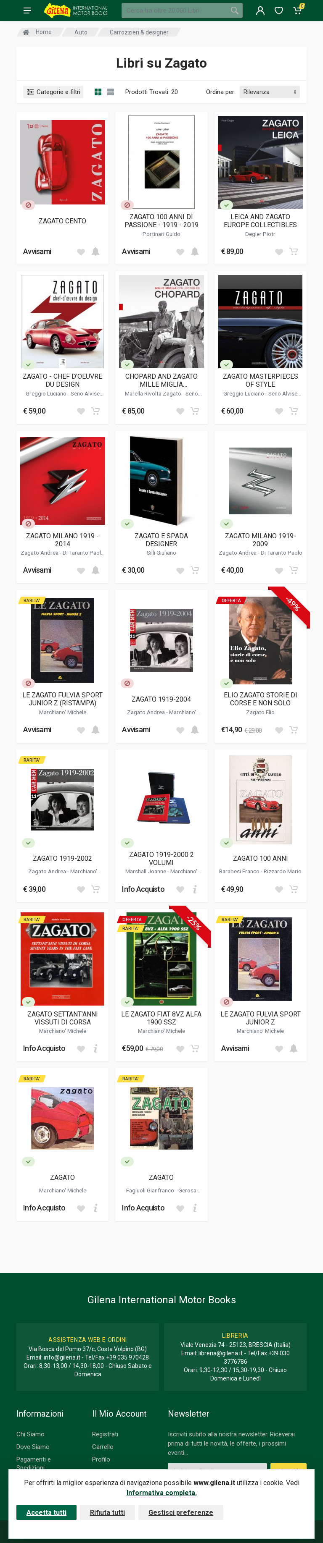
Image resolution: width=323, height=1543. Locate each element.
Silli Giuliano (161, 552)
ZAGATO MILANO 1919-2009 (260, 540)
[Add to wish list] (81, 251)
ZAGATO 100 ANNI (260, 858)
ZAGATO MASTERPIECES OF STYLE (260, 380)
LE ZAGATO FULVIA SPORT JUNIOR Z (260, 1018)
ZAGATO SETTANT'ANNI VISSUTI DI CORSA (62, 1018)
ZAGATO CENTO (62, 221)
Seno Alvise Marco (171, 396)
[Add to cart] (95, 251)
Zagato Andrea (40, 552)
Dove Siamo (33, 1447)
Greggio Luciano (47, 393)
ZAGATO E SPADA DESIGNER (161, 540)
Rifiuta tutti (107, 1513)
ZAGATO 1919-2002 (62, 858)
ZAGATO (62, 1177)
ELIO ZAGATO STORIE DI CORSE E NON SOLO (260, 699)
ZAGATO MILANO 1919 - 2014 (62, 540)
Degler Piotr (260, 234)
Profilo (101, 1459)
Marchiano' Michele (62, 712)
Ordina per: (221, 92)
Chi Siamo (30, 1434)
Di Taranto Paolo (83, 552)
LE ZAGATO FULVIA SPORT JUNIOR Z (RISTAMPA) (62, 699)
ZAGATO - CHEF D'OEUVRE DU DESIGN (62, 380)
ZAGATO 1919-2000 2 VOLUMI (161, 859)
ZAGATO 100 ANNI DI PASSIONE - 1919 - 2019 (161, 221)
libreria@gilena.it (221, 1353)
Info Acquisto (143, 889)
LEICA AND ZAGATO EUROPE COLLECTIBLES (260, 221)
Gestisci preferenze (180, 1513)
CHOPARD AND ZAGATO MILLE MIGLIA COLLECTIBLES (161, 380)
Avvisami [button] (37, 251)
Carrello (103, 1447)
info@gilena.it (62, 1357)
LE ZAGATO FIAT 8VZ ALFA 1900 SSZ (161, 1018)
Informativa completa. (162, 1493)
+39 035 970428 (127, 1357)
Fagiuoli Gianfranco (150, 1190)
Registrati (105, 1434)
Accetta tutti (46, 1513)
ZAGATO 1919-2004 (161, 699)
